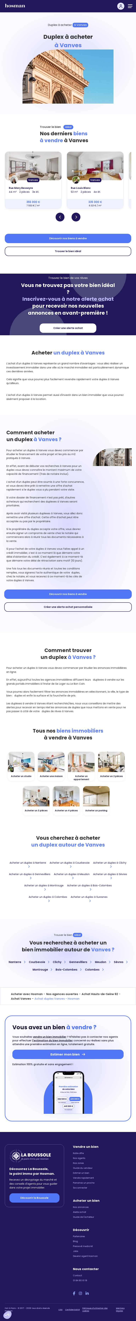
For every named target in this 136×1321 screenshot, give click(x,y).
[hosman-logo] (15, 7)
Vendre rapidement (83, 1177)
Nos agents (79, 1158)
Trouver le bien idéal (68, 251)
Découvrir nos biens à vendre (68, 238)
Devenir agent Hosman (85, 1256)
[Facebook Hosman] (74, 1293)
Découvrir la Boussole (34, 1198)
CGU (60, 1309)
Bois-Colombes (68, 969)
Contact (77, 1275)
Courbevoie (39, 962)
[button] (7, 1315)
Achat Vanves (21, 999)
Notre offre (78, 1153)
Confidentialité (72, 1309)
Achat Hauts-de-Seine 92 (100, 994)
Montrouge (42, 969)
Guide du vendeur (82, 1167)
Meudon (102, 962)
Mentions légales (120, 1309)
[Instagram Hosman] (80, 1293)
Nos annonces (81, 1207)
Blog (75, 1241)
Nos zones (78, 1163)
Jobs (75, 1251)
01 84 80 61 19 (80, 1280)
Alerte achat (79, 1212)
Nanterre (17, 962)
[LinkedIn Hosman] (87, 1293)
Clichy (59, 962)
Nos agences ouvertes (62, 994)
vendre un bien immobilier (49, 1037)
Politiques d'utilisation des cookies (94, 1309)
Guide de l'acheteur (83, 1216)
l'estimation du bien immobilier (52, 1040)
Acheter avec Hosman (27, 994)
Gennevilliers (80, 962)
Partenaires (79, 1236)
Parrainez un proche (83, 1182)
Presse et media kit (83, 1246)
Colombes (94, 969)
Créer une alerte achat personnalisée (68, 607)
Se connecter (80, 1187)
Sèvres (121, 962)
